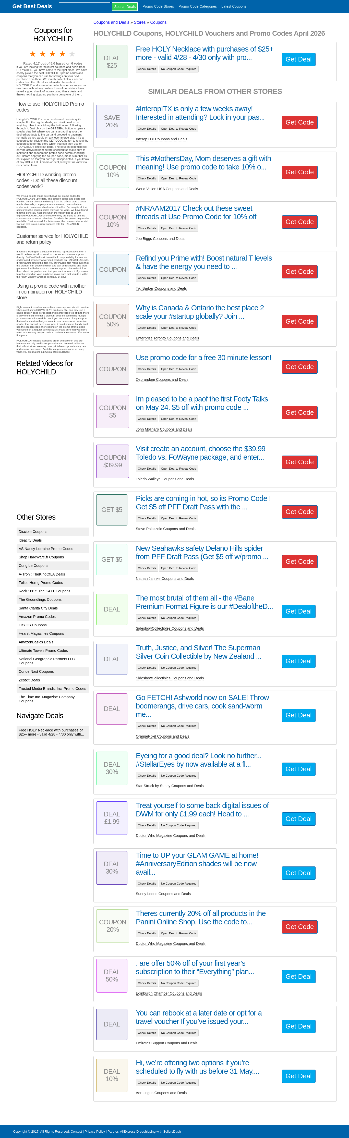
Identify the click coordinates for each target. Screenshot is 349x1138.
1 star (33, 54)
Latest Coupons (233, 6)
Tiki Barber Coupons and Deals (161, 288)
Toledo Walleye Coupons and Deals (165, 479)
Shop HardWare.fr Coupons (41, 557)
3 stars (53, 54)
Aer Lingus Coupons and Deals (161, 1093)
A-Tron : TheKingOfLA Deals (42, 574)
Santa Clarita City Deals (38, 608)
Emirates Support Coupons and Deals (167, 1043)
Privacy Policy (95, 1131)
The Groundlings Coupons (40, 599)
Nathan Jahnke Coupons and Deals (165, 579)
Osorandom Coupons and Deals (162, 379)
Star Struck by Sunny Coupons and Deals (170, 786)
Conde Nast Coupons (36, 671)
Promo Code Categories (197, 6)
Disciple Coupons (33, 532)
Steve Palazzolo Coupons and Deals (166, 529)
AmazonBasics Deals (36, 642)
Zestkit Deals (29, 680)
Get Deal (299, 59)
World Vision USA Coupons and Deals (167, 189)
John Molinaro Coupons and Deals (164, 429)
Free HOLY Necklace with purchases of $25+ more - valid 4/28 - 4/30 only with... (51, 732)
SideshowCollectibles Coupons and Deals (170, 628)
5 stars (72, 54)
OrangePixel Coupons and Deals (162, 736)
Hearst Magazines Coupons (41, 633)
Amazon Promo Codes (37, 617)
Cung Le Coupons (33, 566)
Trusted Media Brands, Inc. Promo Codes (52, 689)
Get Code (300, 122)
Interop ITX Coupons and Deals (161, 139)
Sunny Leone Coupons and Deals (163, 894)
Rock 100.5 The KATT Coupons (44, 591)
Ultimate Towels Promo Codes (43, 650)
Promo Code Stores (158, 6)
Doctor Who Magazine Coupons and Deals (171, 836)
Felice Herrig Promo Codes (41, 583)
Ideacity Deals (30, 540)
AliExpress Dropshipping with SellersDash (150, 1131)
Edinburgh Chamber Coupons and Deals (169, 993)
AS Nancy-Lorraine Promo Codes (46, 549)
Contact (76, 1131)
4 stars (62, 54)
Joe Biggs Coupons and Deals (160, 239)
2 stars (43, 54)
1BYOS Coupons (33, 625)
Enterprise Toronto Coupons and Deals (167, 338)
